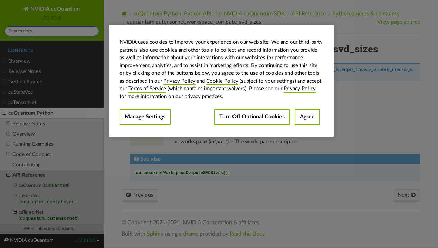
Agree (307, 117)
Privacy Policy (179, 81)
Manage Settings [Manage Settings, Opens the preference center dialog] (145, 117)
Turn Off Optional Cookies (252, 117)
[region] (221, 81)
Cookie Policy (222, 81)
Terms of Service (147, 88)
